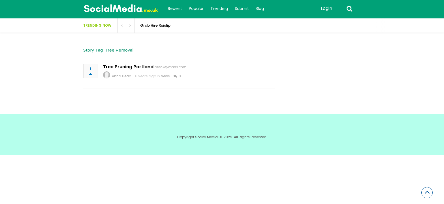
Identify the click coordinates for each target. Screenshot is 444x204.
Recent (175, 8)
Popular (196, 8)
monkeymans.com (170, 67)
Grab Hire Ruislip (155, 25)
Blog (260, 8)
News (165, 76)
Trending (219, 8)
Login (326, 8)
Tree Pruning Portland (128, 66)
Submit (242, 8)
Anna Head (121, 76)
